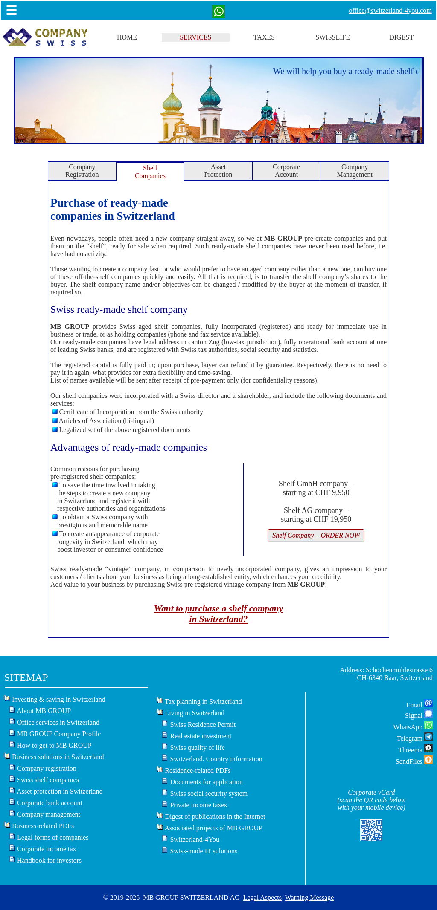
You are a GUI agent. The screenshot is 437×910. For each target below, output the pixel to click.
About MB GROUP (44, 710)
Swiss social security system (209, 793)
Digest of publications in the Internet (215, 816)
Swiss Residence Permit (203, 724)
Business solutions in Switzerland (58, 756)
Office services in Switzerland (58, 722)
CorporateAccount (286, 170)
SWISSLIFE (332, 37)
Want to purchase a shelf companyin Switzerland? (218, 613)
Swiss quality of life (197, 747)
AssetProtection (218, 170)
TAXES (264, 37)
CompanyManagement (355, 170)
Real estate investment (200, 736)
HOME (127, 37)
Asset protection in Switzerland (59, 791)
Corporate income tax (46, 848)
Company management (48, 814)
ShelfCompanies (150, 171)
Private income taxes (198, 805)
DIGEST (401, 37)
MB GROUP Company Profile (59, 733)
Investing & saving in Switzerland (58, 699)
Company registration (46, 768)
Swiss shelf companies (48, 779)
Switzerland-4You (194, 839)
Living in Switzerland (194, 713)
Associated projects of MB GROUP (213, 828)
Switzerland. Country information (216, 759)
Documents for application (206, 782)
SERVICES (195, 37)
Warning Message (309, 897)
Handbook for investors (49, 860)
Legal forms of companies (53, 837)
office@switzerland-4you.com (390, 10)
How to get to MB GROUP (54, 745)
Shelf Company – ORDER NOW (316, 535)
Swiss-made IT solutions (203, 851)
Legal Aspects (262, 897)
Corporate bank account (49, 802)
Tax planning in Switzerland (203, 701)
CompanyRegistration (82, 170)
